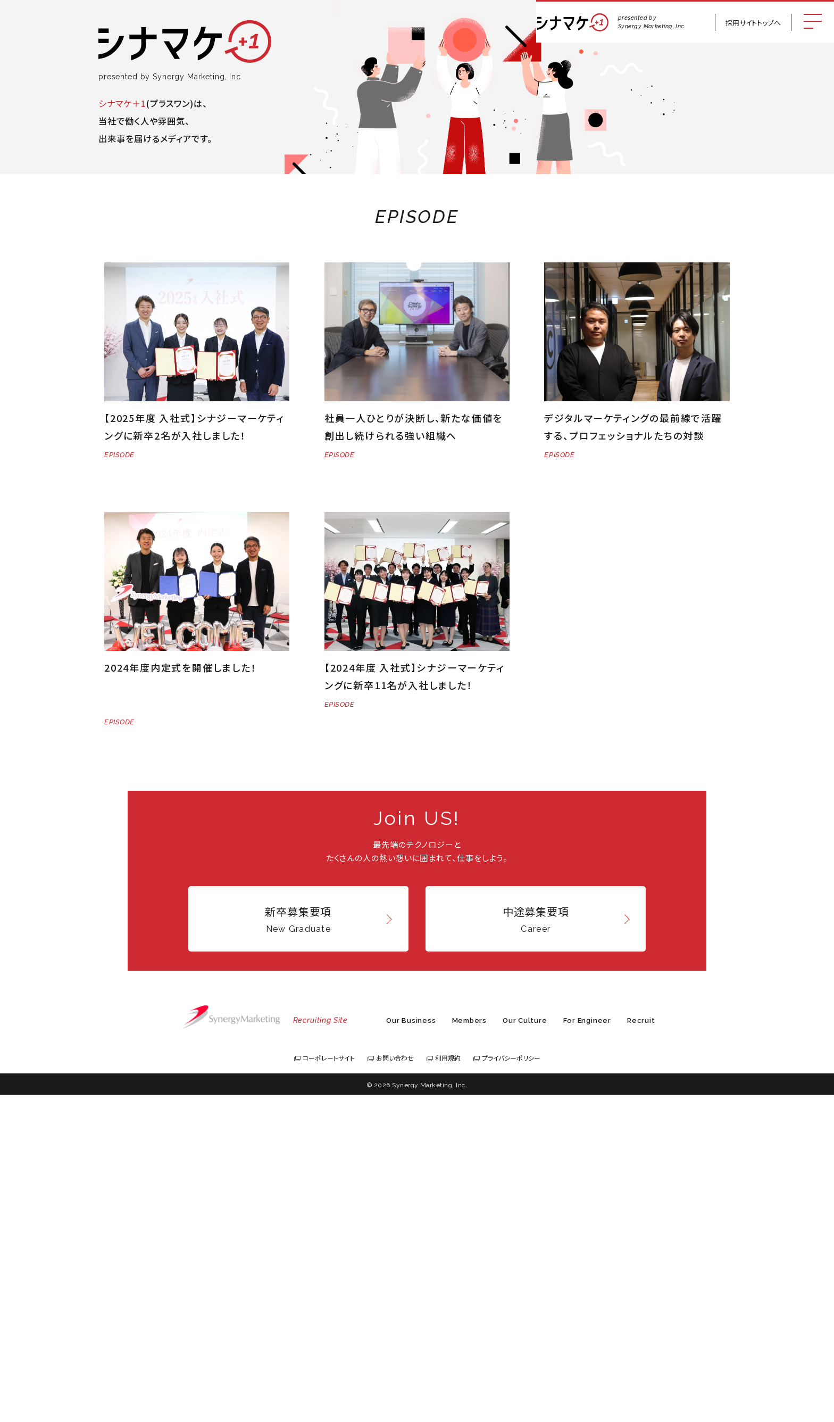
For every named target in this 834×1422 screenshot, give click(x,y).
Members (469, 1348)
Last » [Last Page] (492, 822)
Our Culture (525, 1348)
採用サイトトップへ (753, 23)
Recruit (641, 1348)
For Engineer (587, 1348)
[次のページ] (470, 822)
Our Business (411, 1348)
